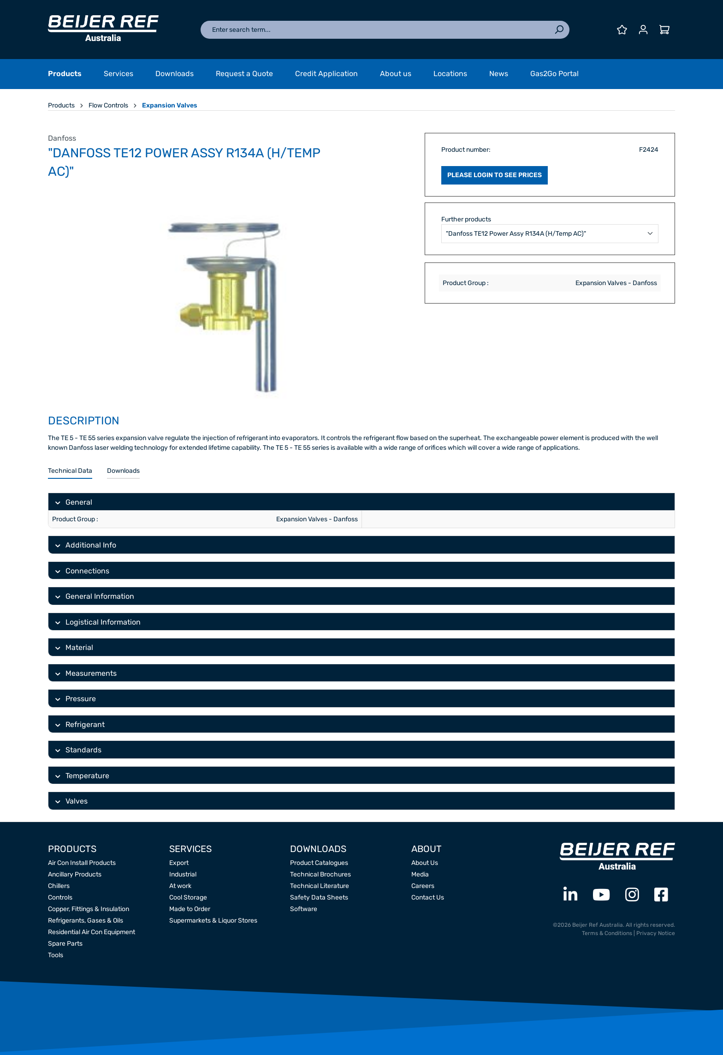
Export (179, 863)
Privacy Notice (655, 933)
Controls (60, 897)
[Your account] (643, 30)
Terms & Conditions (607, 933)
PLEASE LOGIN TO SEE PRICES (494, 175)
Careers (422, 886)
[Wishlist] (622, 30)
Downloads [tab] (123, 471)
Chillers (59, 886)
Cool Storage (188, 897)
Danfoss (62, 138)
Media (420, 874)
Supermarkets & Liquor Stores (213, 920)
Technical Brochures (320, 874)
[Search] (558, 30)
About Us (424, 863)
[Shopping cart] (664, 30)
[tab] (70, 471)
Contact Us (427, 897)
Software (303, 909)
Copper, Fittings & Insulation (88, 909)
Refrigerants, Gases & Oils (85, 920)
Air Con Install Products (82, 863)
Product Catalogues (319, 863)
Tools (55, 955)
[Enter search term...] (375, 30)
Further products (466, 219)
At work (180, 886)
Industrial (182, 874)
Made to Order (189, 909)
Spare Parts (65, 944)
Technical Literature (319, 886)
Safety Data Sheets (319, 897)
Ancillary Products (74, 874)
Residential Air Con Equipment (91, 932)
